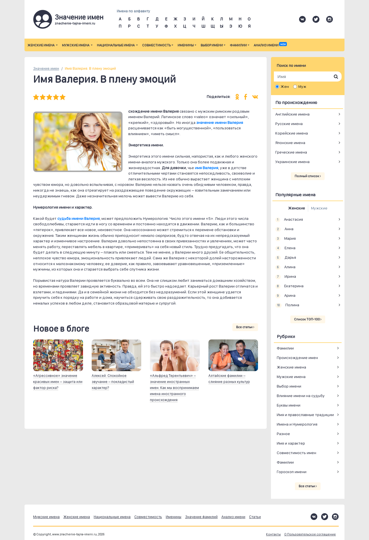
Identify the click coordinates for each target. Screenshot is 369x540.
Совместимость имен (296, 452)
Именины (186, 45)
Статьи (255, 517)
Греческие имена (291, 152)
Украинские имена (292, 161)
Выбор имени (212, 45)
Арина (285, 295)
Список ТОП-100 (307, 319)
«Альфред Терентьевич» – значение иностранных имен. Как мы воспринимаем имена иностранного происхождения (174, 387)
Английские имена (292, 114)
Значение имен (46, 68)
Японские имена (290, 142)
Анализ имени (270, 45)
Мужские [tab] (319, 208)
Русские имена (289, 123)
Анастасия (289, 219)
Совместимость (156, 45)
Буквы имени (288, 405)
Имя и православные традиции (305, 414)
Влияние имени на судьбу (301, 395)
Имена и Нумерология (297, 424)
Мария (285, 238)
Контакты (273, 534)
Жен (284, 86)
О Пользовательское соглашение (310, 534)
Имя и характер (291, 443)
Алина (285, 267)
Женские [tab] (296, 208)
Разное (283, 433)
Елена (285, 248)
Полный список (308, 176)
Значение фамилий (201, 517)
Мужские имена (76, 45)
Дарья (285, 257)
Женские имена (41, 45)
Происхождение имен (297, 357)
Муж (302, 86)
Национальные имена (116, 45)
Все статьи (245, 327)
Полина (287, 305)
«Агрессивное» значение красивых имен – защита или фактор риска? (57, 381)
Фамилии (238, 45)
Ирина (285, 276)
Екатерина (289, 286)
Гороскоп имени (291, 471)
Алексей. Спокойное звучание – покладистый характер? (113, 381)
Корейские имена (291, 133)
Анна (284, 229)
